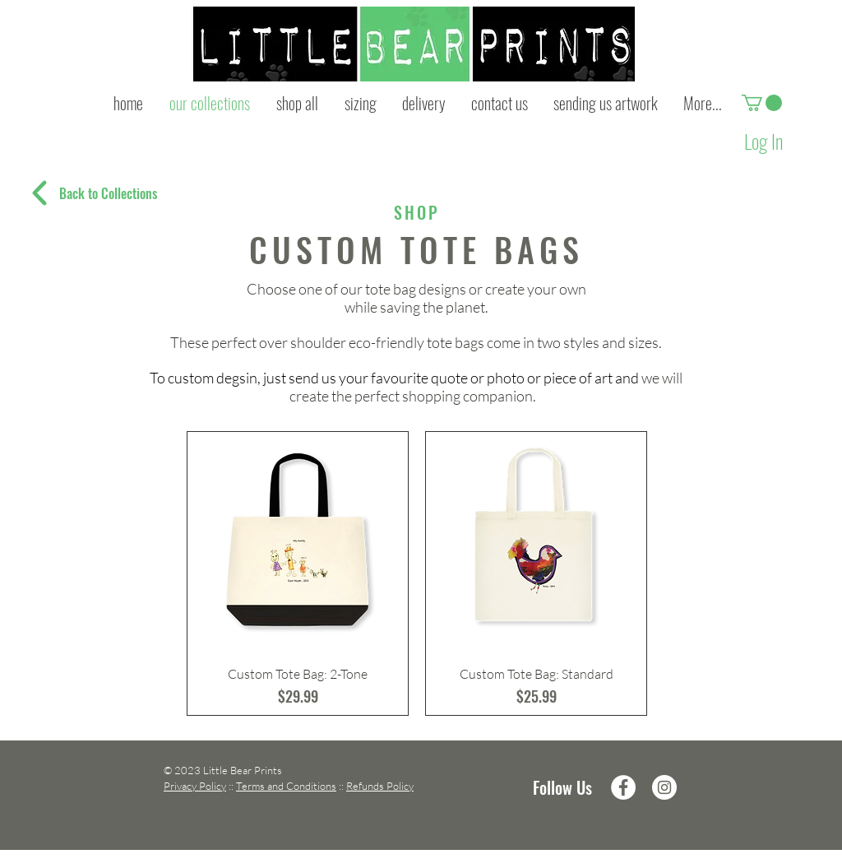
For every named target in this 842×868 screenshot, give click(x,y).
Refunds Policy (380, 785)
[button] (762, 103)
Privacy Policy (195, 785)
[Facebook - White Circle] (623, 787)
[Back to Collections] (107, 193)
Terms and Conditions (286, 785)
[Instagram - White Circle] (664, 787)
